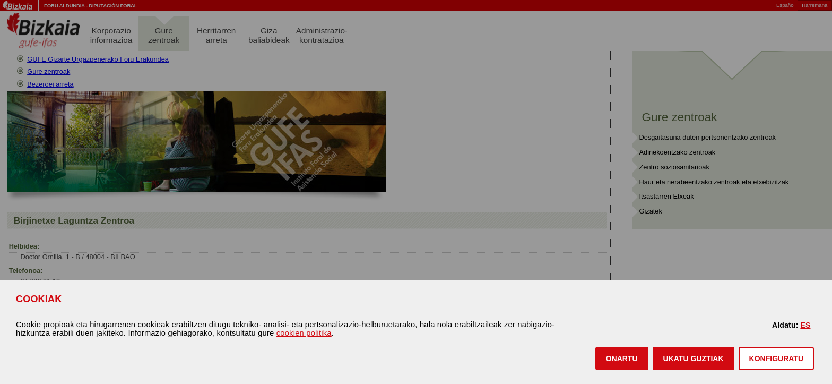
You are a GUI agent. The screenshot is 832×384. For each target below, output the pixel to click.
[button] (621, 358)
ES (805, 325)
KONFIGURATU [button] (776, 358)
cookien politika (304, 333)
